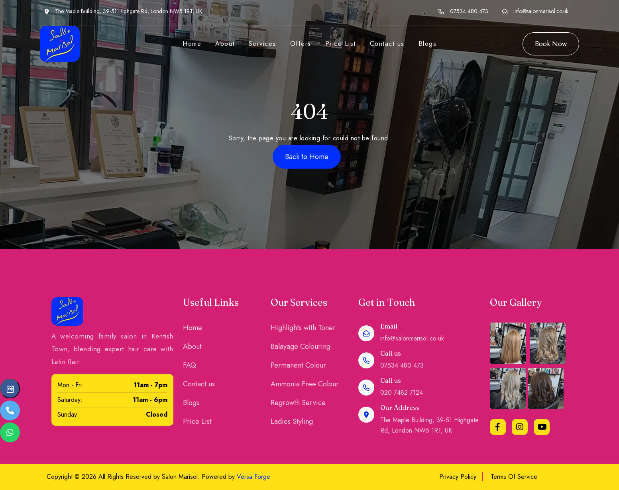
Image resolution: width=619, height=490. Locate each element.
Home (192, 43)
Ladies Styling (292, 421)
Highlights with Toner (303, 328)
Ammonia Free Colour (305, 384)
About (225, 43)
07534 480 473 (469, 11)
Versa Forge (253, 476)
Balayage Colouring (300, 346)
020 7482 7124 (401, 392)
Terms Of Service (514, 476)
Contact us (387, 43)
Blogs (428, 43)
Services (262, 43)
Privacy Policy (457, 476)
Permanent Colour (298, 365)
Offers (300, 43)
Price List (340, 43)
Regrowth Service (298, 403)
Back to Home (306, 157)
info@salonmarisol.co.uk (540, 11)
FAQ (189, 365)
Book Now (551, 44)
